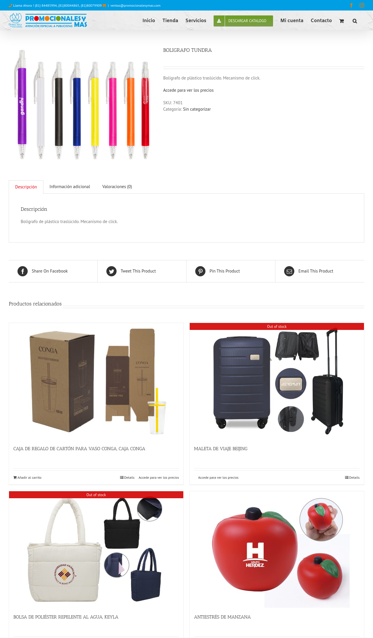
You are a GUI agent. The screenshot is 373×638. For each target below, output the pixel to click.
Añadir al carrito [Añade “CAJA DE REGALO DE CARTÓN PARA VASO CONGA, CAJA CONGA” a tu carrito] (29, 477)
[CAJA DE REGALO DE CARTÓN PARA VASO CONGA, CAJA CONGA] (96, 381)
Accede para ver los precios (188, 90)
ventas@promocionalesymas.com (135, 5)
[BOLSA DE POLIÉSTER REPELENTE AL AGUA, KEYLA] (96, 549)
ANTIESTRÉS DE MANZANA (222, 617)
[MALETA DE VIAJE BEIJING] (277, 381)
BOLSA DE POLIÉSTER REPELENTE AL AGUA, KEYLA (65, 617)
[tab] (26, 187)
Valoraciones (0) (117, 186)
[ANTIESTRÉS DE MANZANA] (277, 549)
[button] (355, 20)
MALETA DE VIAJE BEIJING (220, 448)
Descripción (26, 187)
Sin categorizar (197, 109)
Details (129, 477)
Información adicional (70, 186)
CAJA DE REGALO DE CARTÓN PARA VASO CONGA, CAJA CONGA (79, 448)
